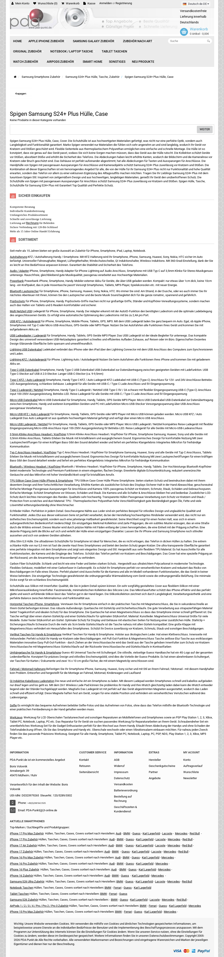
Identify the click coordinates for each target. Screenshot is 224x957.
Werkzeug (16, 717)
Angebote (155, 778)
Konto (187, 759)
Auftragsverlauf (193, 766)
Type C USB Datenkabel (24, 369)
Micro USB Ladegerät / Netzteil (29, 424)
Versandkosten (123, 784)
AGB (116, 759)
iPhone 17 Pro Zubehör (24, 839)
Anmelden (105, 3)
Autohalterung (18, 256)
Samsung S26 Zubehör (24, 899)
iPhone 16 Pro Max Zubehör (27, 857)
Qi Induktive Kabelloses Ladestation (32, 681)
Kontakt (84, 759)
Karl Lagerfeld (151, 833)
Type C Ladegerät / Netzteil (26, 390)
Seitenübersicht (89, 772)
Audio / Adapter (19, 270)
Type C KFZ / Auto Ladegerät (27, 379)
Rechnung (32, 223)
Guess (136, 833)
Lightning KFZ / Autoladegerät (28, 359)
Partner (153, 772)
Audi (111, 845)
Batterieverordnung (125, 790)
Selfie (13, 705)
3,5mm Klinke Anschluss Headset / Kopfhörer (38, 434)
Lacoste (160, 881)
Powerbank (17, 281)
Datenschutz (122, 778)
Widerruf (119, 766)
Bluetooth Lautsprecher (24, 291)
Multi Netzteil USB (21, 311)
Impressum (121, 772)
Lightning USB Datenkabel (26, 349)
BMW (115, 851)
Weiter (205, 129)
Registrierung (124, 3)
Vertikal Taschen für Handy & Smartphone (35, 634)
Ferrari (128, 911)
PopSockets (17, 301)
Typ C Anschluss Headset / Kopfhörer (33, 452)
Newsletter (190, 778)
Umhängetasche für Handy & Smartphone (35, 652)
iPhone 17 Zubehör (21, 851)
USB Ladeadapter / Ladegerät (28, 335)
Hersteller (155, 759)
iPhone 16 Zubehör (21, 875)
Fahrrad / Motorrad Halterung (28, 669)
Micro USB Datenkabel (24, 400)
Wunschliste (191, 772)
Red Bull (195, 833)
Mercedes (181, 833)
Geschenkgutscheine (162, 766)
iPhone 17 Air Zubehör (23, 845)
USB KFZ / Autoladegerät (25, 321)
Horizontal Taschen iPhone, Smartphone (34, 604)
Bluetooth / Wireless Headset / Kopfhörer (35, 466)
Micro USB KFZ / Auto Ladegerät (30, 414)
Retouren (84, 766)
